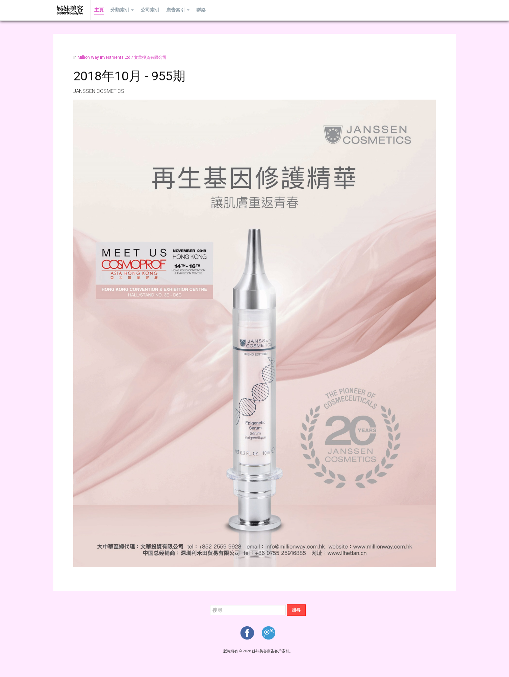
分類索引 (122, 10)
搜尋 (296, 610)
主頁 (99, 10)
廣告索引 (177, 10)
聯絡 (201, 10)
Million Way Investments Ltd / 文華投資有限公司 (122, 57)
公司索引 (150, 10)
